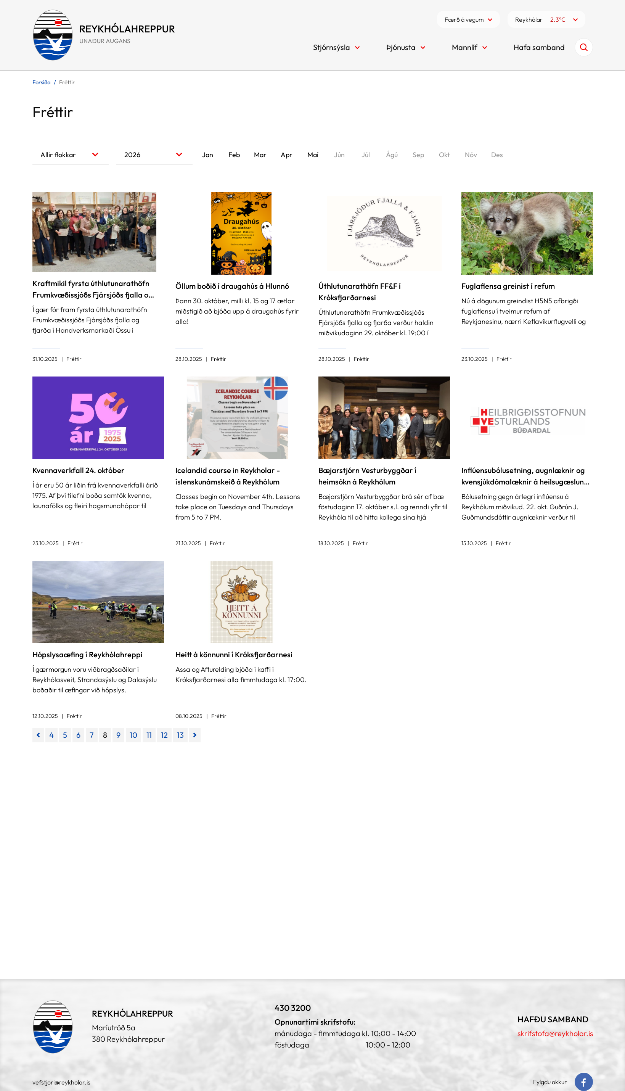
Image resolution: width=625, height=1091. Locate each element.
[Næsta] (195, 735)
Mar (260, 154)
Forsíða (41, 82)
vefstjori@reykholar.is (61, 1082)
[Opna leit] (584, 47)
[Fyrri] (38, 735)
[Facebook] (584, 1082)
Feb (234, 154)
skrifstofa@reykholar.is (555, 1033)
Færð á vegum (464, 19)
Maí (312, 154)
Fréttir (67, 82)
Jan (207, 154)
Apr (286, 154)
